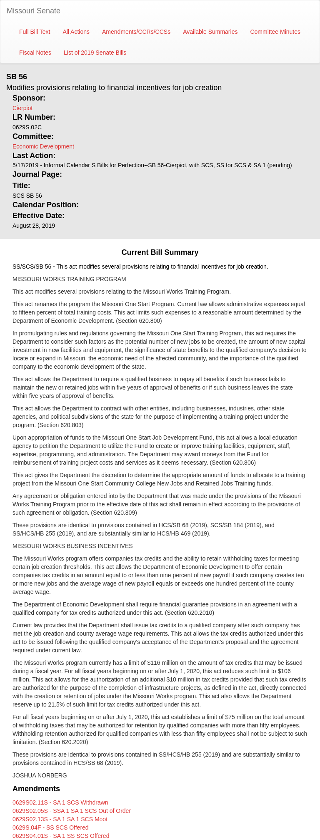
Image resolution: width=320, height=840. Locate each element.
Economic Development (43, 146)
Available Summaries (210, 31)
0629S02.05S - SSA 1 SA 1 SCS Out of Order (71, 810)
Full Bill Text (34, 31)
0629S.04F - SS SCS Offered (50, 827)
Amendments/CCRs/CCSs (136, 31)
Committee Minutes (275, 31)
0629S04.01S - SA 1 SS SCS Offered (60, 835)
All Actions (76, 31)
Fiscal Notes (35, 52)
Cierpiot (22, 108)
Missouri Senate (33, 11)
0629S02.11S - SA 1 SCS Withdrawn (60, 802)
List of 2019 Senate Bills (95, 52)
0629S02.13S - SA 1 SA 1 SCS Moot (60, 819)
